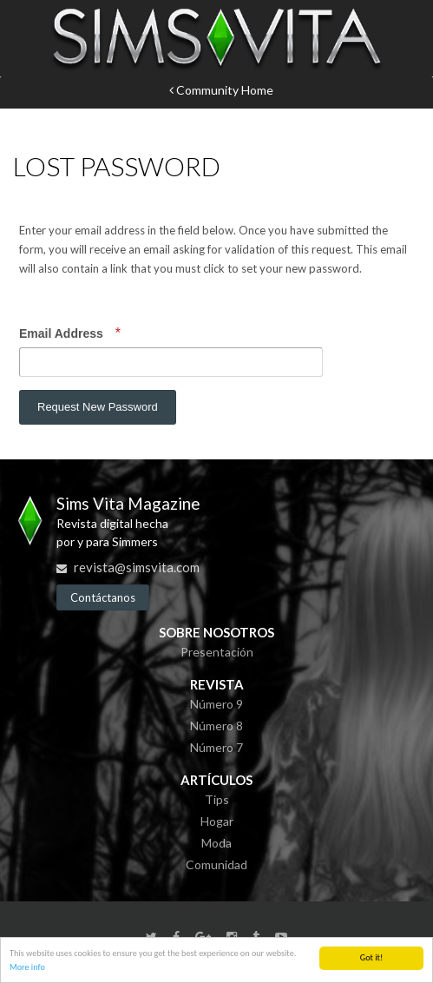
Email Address (63, 333)
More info (27, 967)
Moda (216, 842)
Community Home (221, 89)
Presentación (216, 651)
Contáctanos (102, 597)
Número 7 (216, 747)
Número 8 (216, 725)
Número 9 (216, 703)
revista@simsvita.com (137, 567)
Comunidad (216, 864)
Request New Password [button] (97, 406)
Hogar (216, 821)
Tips (217, 799)
